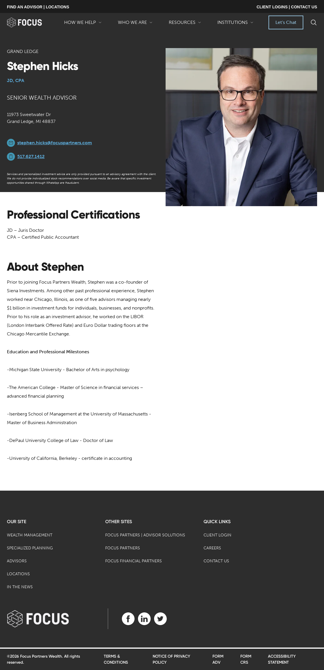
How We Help (83, 24)
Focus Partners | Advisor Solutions (145, 535)
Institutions (235, 24)
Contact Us (216, 561)
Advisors (17, 561)
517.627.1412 (31, 156)
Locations (18, 574)
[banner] (31, 22)
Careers (212, 548)
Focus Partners (122, 548)
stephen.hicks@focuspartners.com (54, 142)
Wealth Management (29, 535)
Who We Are (135, 24)
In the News (20, 586)
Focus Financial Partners (133, 561)
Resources (185, 24)
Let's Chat (285, 22)
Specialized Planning (30, 548)
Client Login (217, 535)
